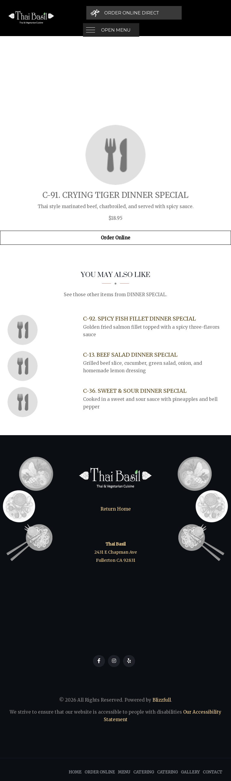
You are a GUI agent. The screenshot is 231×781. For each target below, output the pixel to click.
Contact (212, 772)
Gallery (190, 772)
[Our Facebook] (99, 661)
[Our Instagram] (114, 661)
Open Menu (116, 13)
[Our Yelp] (129, 661)
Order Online (115, 238)
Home (75, 772)
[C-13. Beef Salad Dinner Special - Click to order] (24, 366)
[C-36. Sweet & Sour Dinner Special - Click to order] (24, 402)
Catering (143, 772)
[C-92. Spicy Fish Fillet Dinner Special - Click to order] (24, 330)
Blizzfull (161, 700)
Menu (124, 772)
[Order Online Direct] (182, 13)
